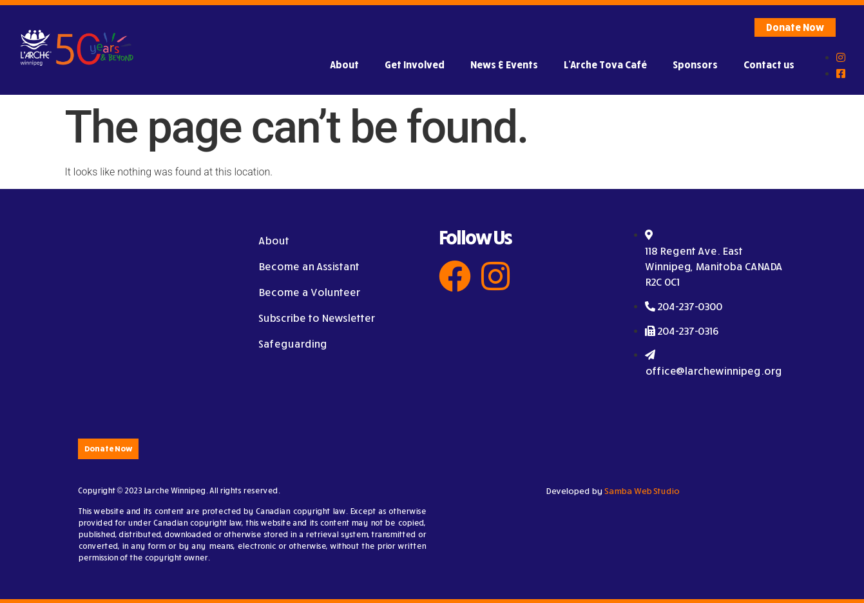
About (344, 64)
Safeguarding (292, 343)
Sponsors (695, 64)
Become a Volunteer (309, 292)
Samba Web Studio (641, 491)
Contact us (769, 64)
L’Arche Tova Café (605, 64)
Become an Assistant (308, 266)
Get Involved (415, 64)
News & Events (504, 64)
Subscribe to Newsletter (316, 317)
